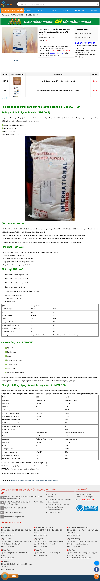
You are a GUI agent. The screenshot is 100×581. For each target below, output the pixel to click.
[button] (96, 576)
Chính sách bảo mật (55, 510)
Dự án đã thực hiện (54, 512)
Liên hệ (94, 10)
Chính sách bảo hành (55, 507)
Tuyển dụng (79, 10)
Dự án (65, 10)
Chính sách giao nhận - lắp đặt (58, 504)
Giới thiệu (27, 10)
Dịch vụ (41, 10)
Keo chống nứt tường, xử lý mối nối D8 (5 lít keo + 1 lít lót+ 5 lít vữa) (58, 90)
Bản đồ (50, 497)
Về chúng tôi (52, 494)
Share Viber (15, 60)
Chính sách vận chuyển (84, 33)
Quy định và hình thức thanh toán (59, 499)
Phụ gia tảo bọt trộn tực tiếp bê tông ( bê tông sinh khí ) (58, 81)
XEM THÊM (4, 98)
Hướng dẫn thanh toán (84, 37)
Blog (54, 10)
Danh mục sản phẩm (12, 10)
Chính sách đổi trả (54, 502)
